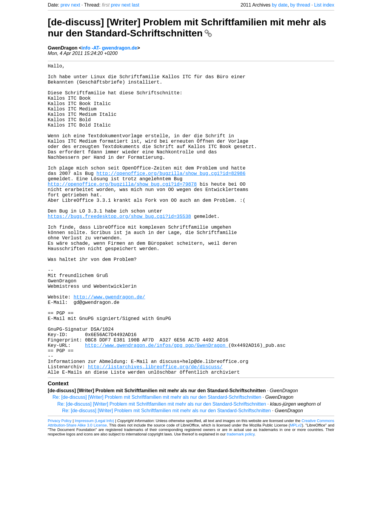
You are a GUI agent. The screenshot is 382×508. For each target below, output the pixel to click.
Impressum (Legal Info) (94, 490)
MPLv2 (296, 494)
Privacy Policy (60, 490)
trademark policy (241, 503)
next (75, 4)
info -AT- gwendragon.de (109, 47)
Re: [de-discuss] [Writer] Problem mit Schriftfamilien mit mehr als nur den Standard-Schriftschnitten (157, 466)
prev (65, 4)
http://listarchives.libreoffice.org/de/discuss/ (155, 434)
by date (279, 4)
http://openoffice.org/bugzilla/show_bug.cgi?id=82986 (170, 198)
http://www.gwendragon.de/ (109, 349)
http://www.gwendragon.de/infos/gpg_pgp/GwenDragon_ (156, 408)
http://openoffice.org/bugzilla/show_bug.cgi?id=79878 (122, 211)
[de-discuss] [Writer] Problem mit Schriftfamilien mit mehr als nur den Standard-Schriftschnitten (187, 28)
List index (324, 4)
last (135, 4)
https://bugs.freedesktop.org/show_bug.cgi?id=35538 (119, 250)
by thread (300, 4)
